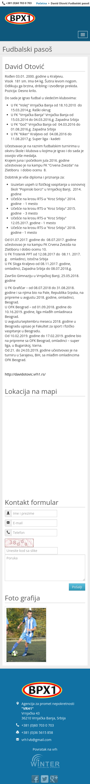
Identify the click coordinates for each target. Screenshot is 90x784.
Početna (41, 3)
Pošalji (77, 587)
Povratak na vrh (45, 749)
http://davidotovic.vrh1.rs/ (25, 374)
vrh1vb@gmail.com (37, 739)
